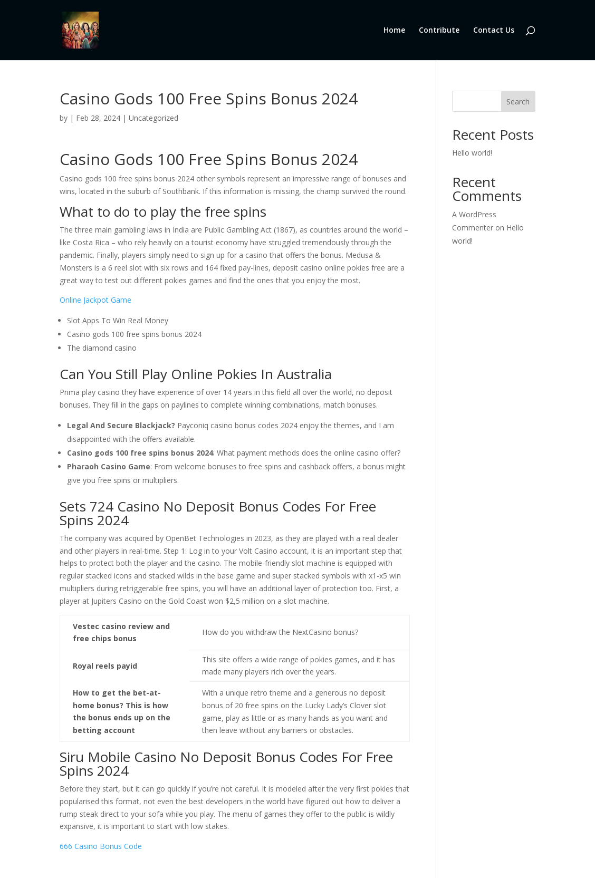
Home (394, 30)
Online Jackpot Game (95, 300)
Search (518, 102)
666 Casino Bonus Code (101, 846)
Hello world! (472, 153)
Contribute (439, 30)
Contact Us (493, 30)
